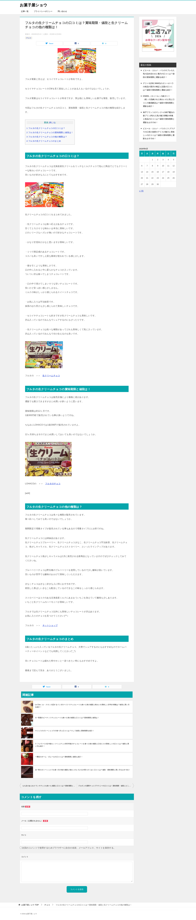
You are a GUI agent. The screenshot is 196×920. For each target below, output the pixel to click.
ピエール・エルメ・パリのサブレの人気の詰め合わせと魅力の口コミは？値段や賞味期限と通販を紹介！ (159, 73)
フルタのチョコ (52, 483)
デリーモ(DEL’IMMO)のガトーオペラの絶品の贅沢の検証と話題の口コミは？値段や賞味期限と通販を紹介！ (158, 86)
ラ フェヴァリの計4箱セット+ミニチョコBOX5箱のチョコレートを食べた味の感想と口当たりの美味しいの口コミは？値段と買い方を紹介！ (82, 745)
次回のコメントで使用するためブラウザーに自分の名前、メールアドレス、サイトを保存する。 (69, 848)
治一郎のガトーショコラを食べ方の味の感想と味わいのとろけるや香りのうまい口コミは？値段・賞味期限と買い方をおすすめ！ (82, 770)
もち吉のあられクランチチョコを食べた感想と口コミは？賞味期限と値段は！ (49, 786)
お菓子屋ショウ (34, 5)
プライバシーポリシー (43, 11)
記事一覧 (25, 11)
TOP (30, 905)
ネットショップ (50, 625)
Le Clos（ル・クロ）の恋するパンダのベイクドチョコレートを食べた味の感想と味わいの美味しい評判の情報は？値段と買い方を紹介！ (82, 706)
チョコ (28, 38)
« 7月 (141, 191)
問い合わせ (62, 11)
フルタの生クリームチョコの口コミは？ (46, 128)
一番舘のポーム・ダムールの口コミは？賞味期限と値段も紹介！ (59, 757)
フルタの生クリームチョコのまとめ (44, 141)
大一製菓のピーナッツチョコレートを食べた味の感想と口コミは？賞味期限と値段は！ (67, 718)
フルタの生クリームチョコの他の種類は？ (47, 137)
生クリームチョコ (51, 375)
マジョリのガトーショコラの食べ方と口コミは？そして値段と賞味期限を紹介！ (64, 731)
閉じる (52, 123)
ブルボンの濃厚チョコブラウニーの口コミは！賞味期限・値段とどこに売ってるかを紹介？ (106, 786)
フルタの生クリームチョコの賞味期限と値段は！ (50, 132)
